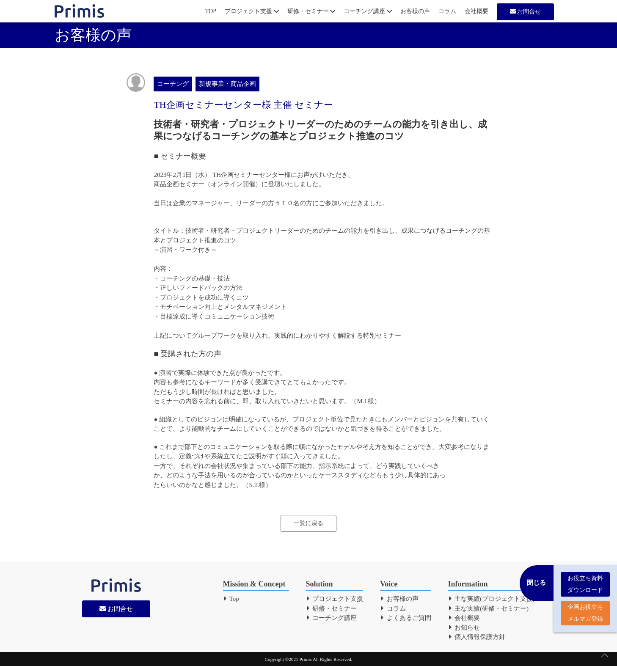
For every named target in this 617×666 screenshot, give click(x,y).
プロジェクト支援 (252, 11)
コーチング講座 (368, 11)
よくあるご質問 (405, 617)
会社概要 (476, 11)
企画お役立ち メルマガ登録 (585, 609)
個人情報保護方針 (477, 636)
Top (231, 598)
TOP (210, 11)
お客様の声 (415, 11)
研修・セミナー (311, 11)
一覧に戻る (308, 523)
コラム (447, 11)
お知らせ (464, 627)
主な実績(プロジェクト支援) (491, 598)
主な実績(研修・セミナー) (488, 608)
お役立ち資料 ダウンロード (585, 580)
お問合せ (525, 11)
